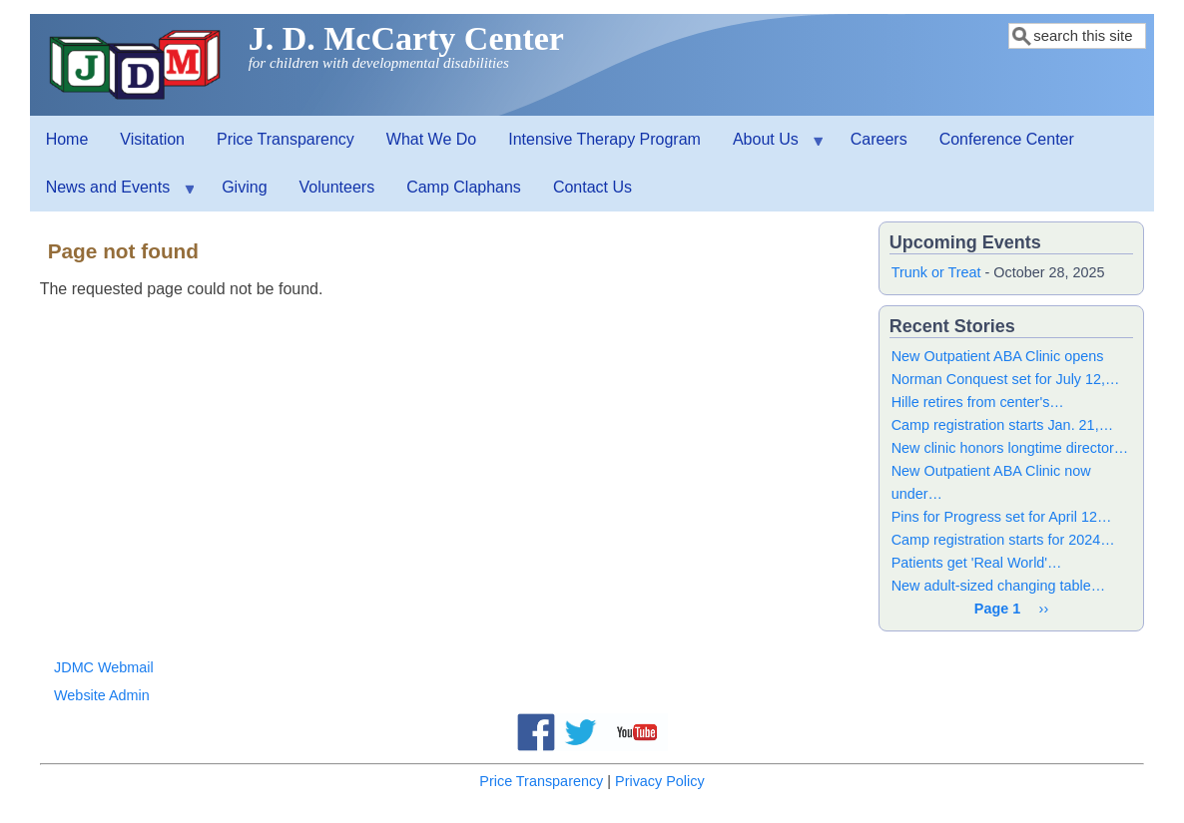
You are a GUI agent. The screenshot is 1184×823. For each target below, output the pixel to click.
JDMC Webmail (104, 667)
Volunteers (337, 187)
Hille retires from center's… (977, 402)
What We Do (431, 139)
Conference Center (1006, 139)
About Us (770, 147)
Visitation (152, 139)
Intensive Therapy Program (604, 139)
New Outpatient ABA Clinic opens (997, 356)
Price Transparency (285, 139)
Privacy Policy (660, 781)
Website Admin (102, 695)
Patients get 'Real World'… (976, 563)
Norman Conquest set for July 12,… (1005, 379)
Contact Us (592, 187)
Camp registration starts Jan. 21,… (1002, 425)
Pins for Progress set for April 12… (1001, 517)
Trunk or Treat (936, 272)
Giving (244, 187)
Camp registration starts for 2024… (1003, 540)
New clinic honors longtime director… (1010, 448)
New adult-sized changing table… (998, 586)
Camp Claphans (463, 187)
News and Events (112, 195)
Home (67, 139)
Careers (879, 139)
